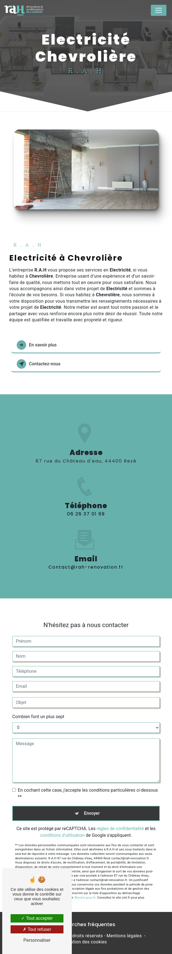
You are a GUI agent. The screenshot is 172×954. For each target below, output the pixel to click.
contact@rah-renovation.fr (86, 557)
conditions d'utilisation (62, 825)
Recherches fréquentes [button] (86, 924)
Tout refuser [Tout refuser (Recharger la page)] (37, 929)
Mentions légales (124, 935)
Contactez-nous (38, 364)
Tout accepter (37, 918)
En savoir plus (36, 345)
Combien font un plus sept (38, 706)
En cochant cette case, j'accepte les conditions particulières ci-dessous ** (88, 783)
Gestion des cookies (86, 942)
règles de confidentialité (120, 818)
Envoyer (92, 803)
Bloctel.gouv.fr (85, 887)
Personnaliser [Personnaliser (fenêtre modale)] (37, 940)
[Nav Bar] (158, 10)
